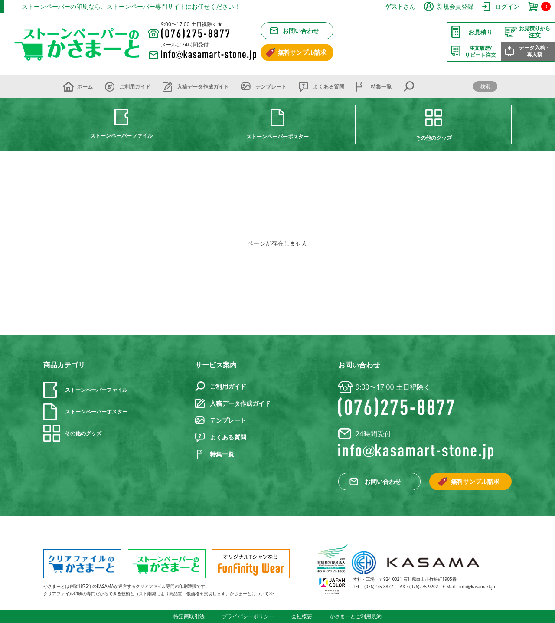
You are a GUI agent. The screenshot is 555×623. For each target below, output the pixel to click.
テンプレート (271, 86)
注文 (534, 32)
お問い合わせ (301, 30)
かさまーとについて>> (252, 593)
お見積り (480, 32)
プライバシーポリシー (248, 616)
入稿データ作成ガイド (203, 86)
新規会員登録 (455, 6)
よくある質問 (328, 86)
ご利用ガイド (134, 86)
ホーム (85, 86)
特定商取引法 (189, 616)
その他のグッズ (433, 137)
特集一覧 (381, 86)
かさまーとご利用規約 (356, 616)
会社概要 (301, 616)
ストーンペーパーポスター (277, 136)
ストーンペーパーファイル (121, 135)
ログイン (507, 6)
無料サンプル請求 (302, 52)
